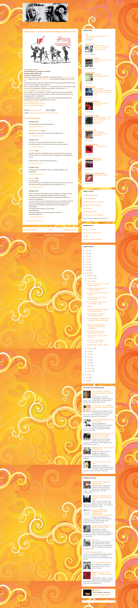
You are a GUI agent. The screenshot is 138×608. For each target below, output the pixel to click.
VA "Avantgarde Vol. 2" (100, 146)
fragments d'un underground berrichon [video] (101, 482)
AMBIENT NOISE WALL (93, 159)
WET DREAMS (90, 87)
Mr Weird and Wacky (92, 101)
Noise (56, 113)
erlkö (48, 86)
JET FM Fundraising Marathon (93, 552)
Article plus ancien (70, 230)
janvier (89, 371)
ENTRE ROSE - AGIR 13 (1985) (97, 345)
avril (88, 362)
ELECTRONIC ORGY (92, 116)
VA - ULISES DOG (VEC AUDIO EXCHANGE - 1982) (97, 303)
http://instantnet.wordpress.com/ (33, 101)
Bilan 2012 (95, 540)
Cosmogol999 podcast (90, 195)
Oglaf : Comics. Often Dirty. (92, 233)
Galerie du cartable (89, 198)
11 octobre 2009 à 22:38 (36, 187)
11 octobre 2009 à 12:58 (36, 136)
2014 (87, 259)
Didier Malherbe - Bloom (100, 175)
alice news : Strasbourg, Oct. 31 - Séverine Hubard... (97, 289)
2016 (87, 253)
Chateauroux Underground (38, 113)
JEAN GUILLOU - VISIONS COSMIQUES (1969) (95, 315)
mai (88, 360)
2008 (87, 375)
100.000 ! (90, 306)
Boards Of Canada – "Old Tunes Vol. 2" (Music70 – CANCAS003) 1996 (101, 47)
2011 (87, 267)
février (89, 368)
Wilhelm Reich (66, 77)
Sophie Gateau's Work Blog (92, 205)
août (88, 351)
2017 (87, 250)
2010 (87, 270)
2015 (87, 256)
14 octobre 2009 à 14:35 (36, 217)
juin (88, 357)
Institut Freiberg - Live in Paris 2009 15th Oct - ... (96, 298)
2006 (87, 380)
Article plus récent (30, 230)
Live (53, 113)
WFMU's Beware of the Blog (92, 239)
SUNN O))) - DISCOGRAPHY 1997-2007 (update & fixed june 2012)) (102, 497)
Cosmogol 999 (90, 130)
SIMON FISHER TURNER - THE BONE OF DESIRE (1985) (102, 526)
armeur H (32, 150)
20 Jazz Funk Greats (90, 229)
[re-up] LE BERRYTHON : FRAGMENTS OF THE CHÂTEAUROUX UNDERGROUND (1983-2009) (102, 512)
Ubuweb (85, 236)
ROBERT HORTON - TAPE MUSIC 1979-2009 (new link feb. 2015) (102, 574)
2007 (87, 377)
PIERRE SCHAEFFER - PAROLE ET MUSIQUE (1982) (97, 310)
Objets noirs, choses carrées (95, 173)
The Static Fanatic (91, 144)
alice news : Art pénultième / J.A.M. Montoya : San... (96, 341)
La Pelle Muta (90, 72)
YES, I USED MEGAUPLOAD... (102, 562)
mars (89, 365)
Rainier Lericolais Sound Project (93, 202)
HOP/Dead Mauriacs (89, 212)
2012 (87, 264)
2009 (87, 273)
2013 (87, 262)
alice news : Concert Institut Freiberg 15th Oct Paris (96, 332)
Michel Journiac (44, 79)
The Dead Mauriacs (35, 131)
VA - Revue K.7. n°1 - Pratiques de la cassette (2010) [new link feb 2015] (103, 407)
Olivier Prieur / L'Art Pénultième (93, 215)
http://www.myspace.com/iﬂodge (33, 105)
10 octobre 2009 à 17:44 (36, 127)
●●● (86, 34)
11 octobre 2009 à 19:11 (36, 163)
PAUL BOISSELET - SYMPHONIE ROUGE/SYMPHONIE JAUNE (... (98, 320)
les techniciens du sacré (41, 90)
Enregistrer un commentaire (35, 221)
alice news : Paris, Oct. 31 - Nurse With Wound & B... (98, 284)
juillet (89, 354)
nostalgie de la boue (92, 58)
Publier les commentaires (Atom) (54, 235)
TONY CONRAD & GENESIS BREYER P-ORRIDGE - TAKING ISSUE (102, 393)
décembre (90, 275)
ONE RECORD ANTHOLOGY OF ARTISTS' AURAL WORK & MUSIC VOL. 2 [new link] (102, 435)
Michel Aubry (87, 208)
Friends (49, 113)
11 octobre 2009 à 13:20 (36, 147)
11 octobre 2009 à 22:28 (36, 174)
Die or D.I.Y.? (89, 44)
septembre (90, 348)
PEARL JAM (97, 160)
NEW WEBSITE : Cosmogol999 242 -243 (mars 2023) (100, 133)
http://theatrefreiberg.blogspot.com (34, 103)
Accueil (50, 230)
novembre (90, 278)
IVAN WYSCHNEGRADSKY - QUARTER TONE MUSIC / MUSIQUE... (96, 326)
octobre (89, 281)
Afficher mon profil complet (101, 595)
